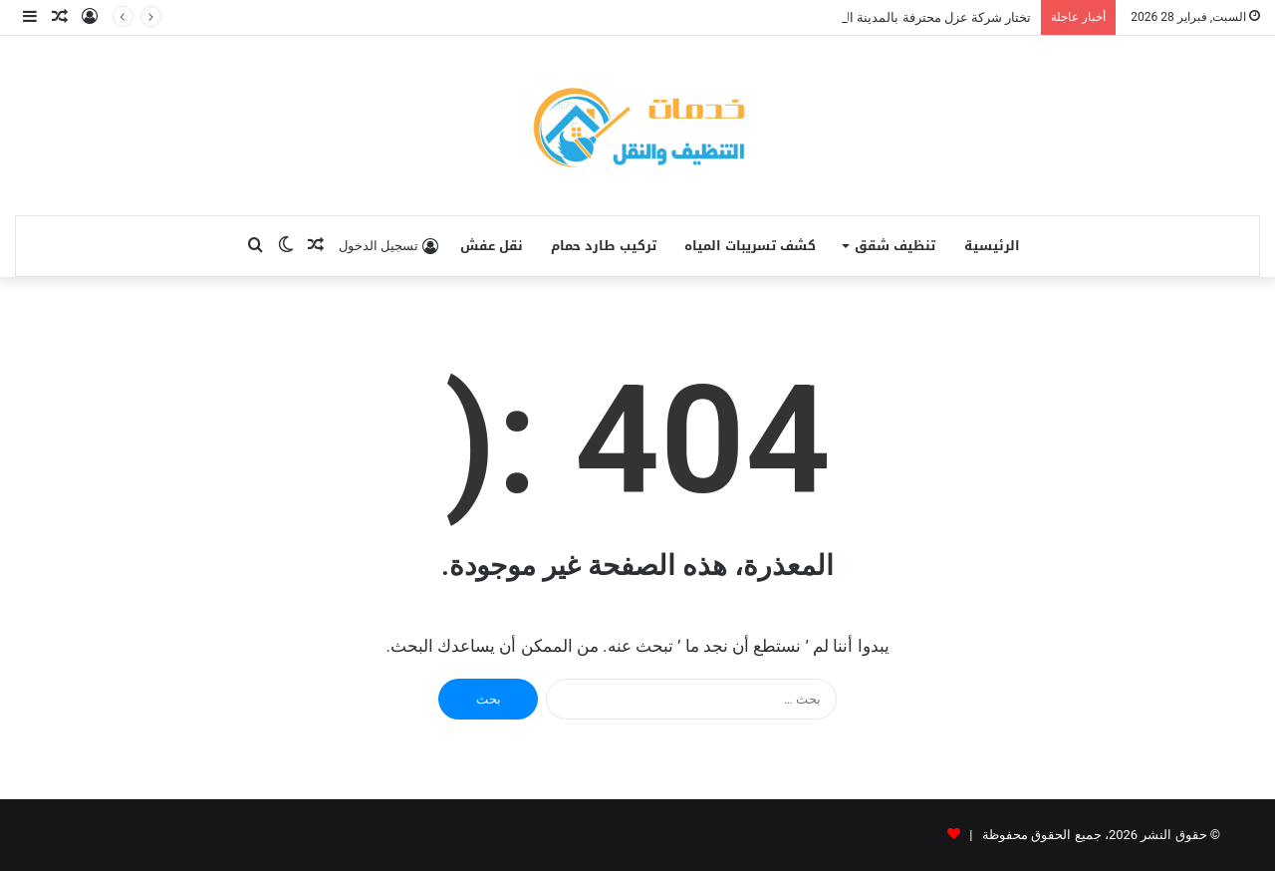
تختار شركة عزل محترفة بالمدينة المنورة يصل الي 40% (883, 17)
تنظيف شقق (895, 245)
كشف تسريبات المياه (750, 245)
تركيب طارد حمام (603, 245)
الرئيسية (992, 245)
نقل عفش (491, 245)
